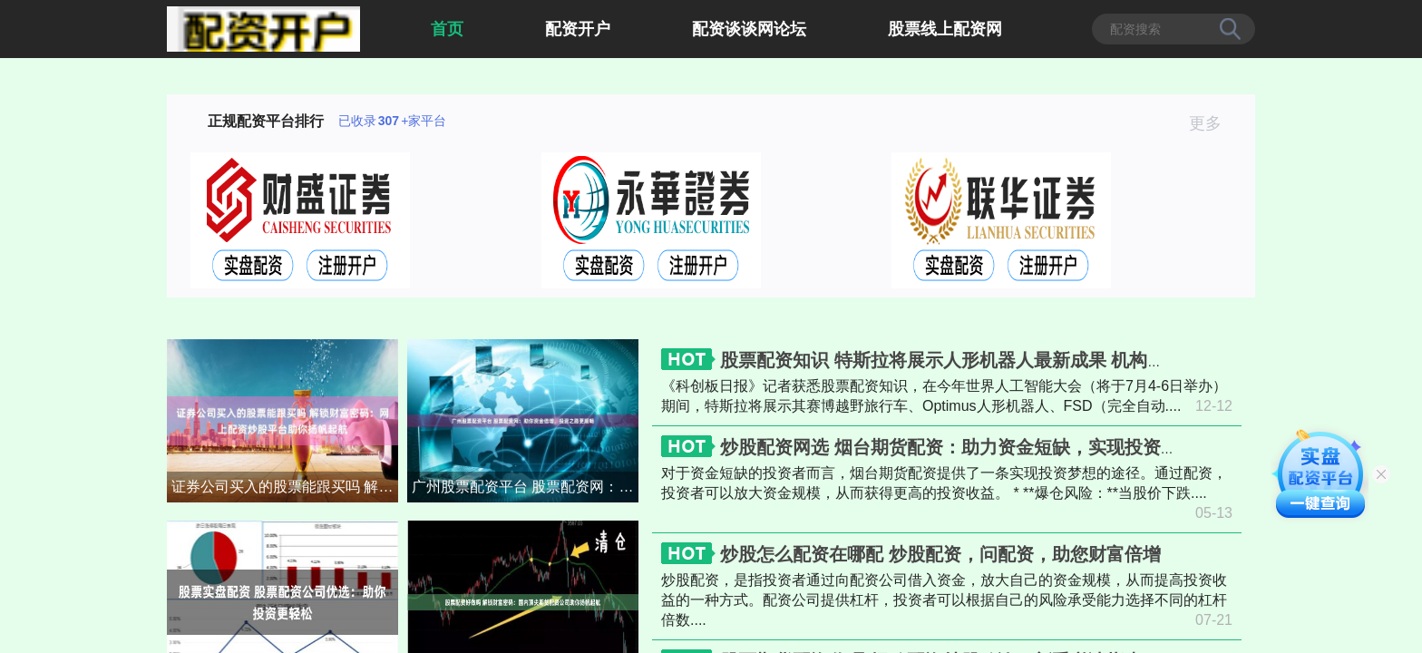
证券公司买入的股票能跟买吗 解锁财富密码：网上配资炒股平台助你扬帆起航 (284, 486)
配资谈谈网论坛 (749, 29)
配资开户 (577, 29)
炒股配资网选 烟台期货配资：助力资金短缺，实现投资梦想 (958, 447)
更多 (1213, 123)
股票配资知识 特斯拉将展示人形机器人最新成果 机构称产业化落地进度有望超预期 (1051, 360)
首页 (447, 29)
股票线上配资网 (945, 29)
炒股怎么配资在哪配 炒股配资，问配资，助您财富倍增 (940, 554)
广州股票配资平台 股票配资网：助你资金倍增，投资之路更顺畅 (525, 486)
